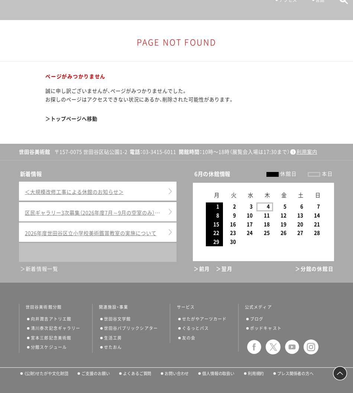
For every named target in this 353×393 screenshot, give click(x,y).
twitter (273, 347)
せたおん (113, 347)
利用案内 (307, 152)
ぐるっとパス (195, 328)
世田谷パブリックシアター (131, 328)
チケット (248, 9)
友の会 (188, 338)
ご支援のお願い (95, 373)
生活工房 (113, 338)
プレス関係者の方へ (295, 373)
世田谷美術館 (177, 9)
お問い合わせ (177, 373)
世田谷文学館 (117, 319)
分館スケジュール (49, 347)
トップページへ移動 (74, 118)
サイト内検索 (340, 9)
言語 (316, 9)
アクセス (285, 9)
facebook (254, 347)
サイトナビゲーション (18, 10)
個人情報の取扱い (218, 373)
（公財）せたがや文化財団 (46, 373)
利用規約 (256, 373)
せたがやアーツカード (204, 319)
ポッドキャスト (266, 328)
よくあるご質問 (137, 373)
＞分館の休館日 (314, 269)
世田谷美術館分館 (44, 307)
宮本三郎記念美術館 (51, 338)
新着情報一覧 (42, 269)
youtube (292, 347)
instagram (311, 347)
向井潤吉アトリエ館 (51, 319)
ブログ (256, 319)
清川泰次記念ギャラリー (55, 328)
